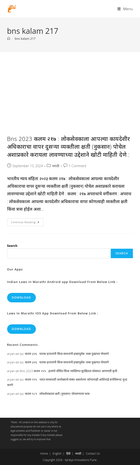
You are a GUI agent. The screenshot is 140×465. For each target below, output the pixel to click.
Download (21, 298)
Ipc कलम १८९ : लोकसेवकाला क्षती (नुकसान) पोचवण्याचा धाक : (55, 393)
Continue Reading (27, 223)
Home (44, 454)
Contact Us (93, 454)
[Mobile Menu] (125, 8)
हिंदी (68, 454)
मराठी (55, 166)
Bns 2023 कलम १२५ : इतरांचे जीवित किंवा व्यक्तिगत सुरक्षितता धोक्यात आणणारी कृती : (69, 371)
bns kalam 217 (25, 38)
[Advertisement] (70, 87)
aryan (11, 354)
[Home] (8, 38)
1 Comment (77, 166)
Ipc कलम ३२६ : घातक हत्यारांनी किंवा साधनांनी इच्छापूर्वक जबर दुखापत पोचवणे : (65, 354)
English (57, 454)
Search (12, 245)
